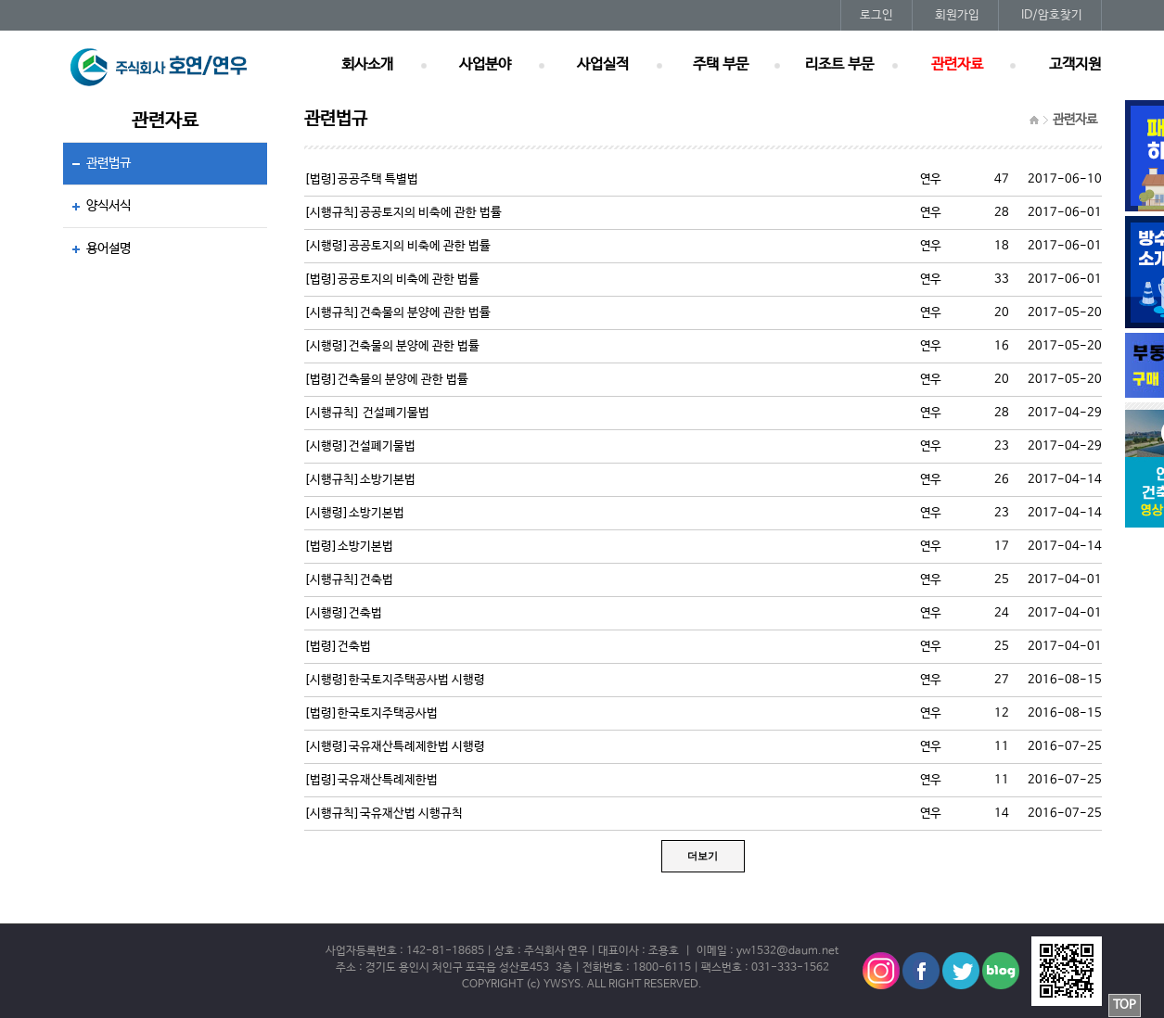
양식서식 (108, 205)
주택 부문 (720, 65)
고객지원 (1075, 65)
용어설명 (108, 248)
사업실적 (603, 65)
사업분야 (485, 65)
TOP (1124, 1005)
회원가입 (957, 15)
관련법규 (108, 163)
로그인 (876, 15)
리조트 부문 (839, 65)
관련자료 (957, 65)
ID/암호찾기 (1051, 15)
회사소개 (367, 65)
